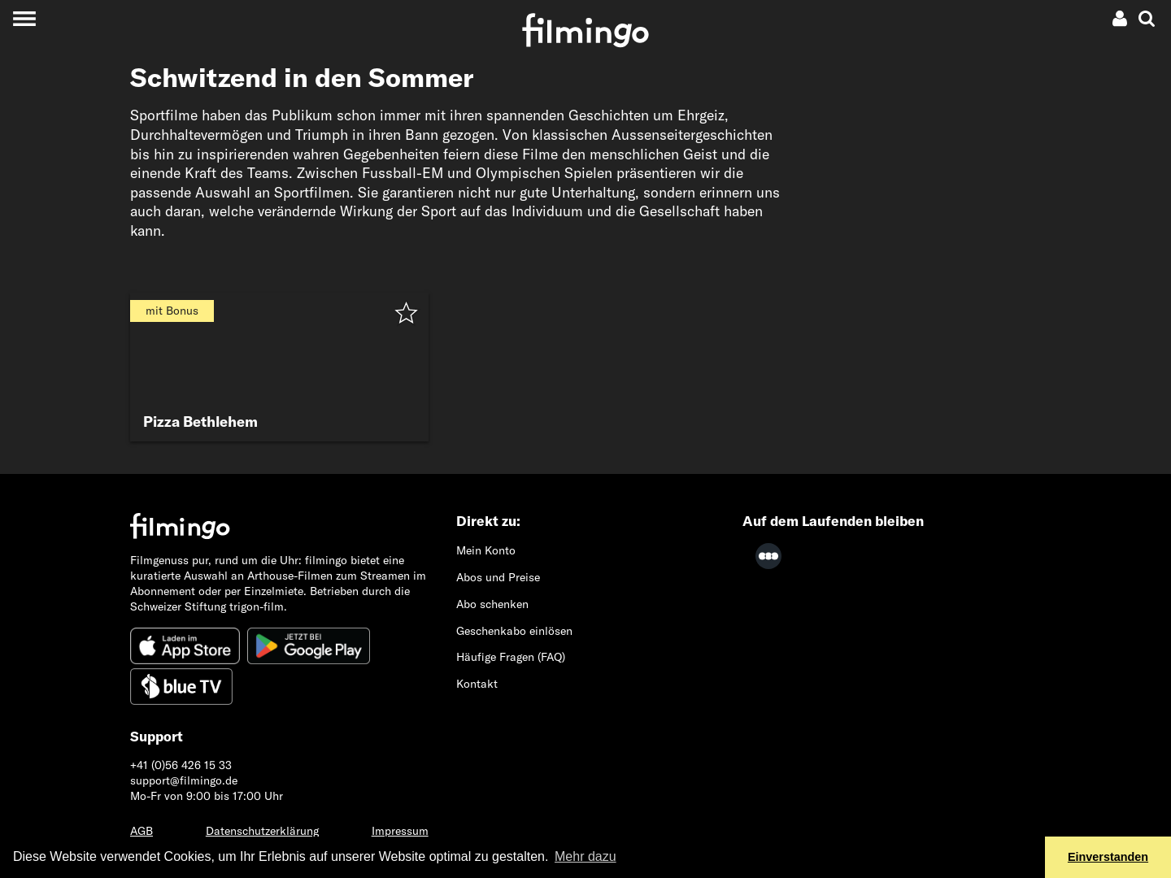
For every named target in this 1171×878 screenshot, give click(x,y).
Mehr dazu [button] (585, 856)
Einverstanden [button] (1108, 856)
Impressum (400, 831)
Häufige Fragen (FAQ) (510, 657)
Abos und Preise (498, 577)
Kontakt (477, 683)
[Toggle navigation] (24, 18)
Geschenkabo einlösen (514, 631)
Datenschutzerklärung (262, 831)
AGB (141, 831)
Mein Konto (486, 550)
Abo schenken (492, 604)
